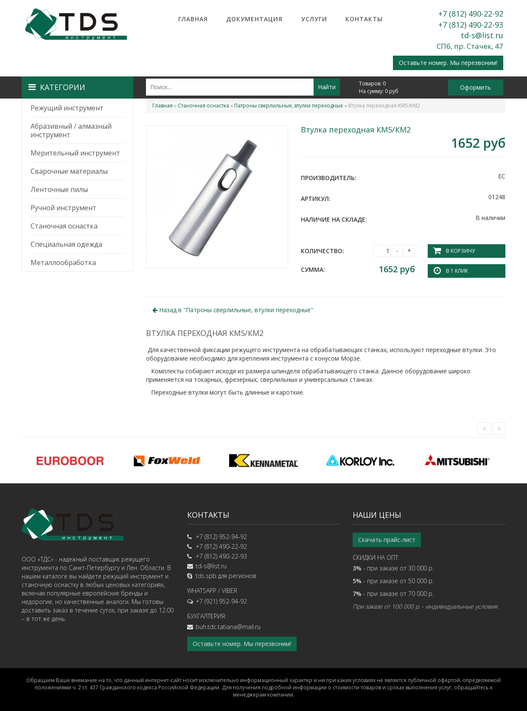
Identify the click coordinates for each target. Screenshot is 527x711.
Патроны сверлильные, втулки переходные (288, 105)
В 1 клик (457, 270)
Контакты (364, 19)
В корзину (460, 250)
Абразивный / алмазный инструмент (71, 130)
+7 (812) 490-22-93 (470, 25)
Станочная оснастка (64, 226)
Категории (56, 87)
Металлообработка (63, 262)
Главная (193, 19)
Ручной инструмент (63, 207)
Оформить (475, 87)
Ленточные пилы (59, 189)
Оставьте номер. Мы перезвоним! (448, 63)
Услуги (314, 19)
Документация (254, 19)
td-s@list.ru (482, 35)
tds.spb (206, 576)
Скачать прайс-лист (386, 540)
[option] (70, 460)
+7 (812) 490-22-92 (470, 13)
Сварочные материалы (69, 171)
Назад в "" (232, 310)
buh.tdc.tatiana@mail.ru (228, 627)
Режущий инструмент (67, 108)
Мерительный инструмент (75, 153)
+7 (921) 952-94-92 (221, 601)
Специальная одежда (66, 244)
